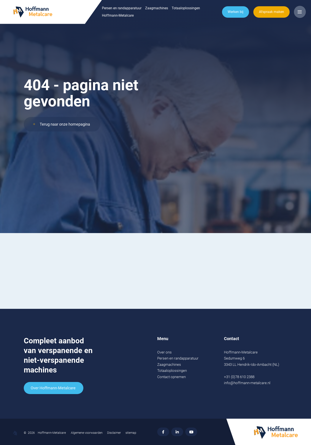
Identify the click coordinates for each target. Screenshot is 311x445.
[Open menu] (298, 14)
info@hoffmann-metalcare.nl (247, 383)
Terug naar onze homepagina (65, 130)
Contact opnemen (171, 377)
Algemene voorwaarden (87, 432)
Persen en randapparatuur (94, 10)
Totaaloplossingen (159, 10)
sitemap (130, 432)
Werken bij (233, 14)
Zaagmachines (129, 10)
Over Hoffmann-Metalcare (53, 388)
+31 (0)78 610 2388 (239, 377)
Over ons (164, 352)
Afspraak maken (268, 14)
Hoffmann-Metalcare (91, 18)
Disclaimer (114, 432)
